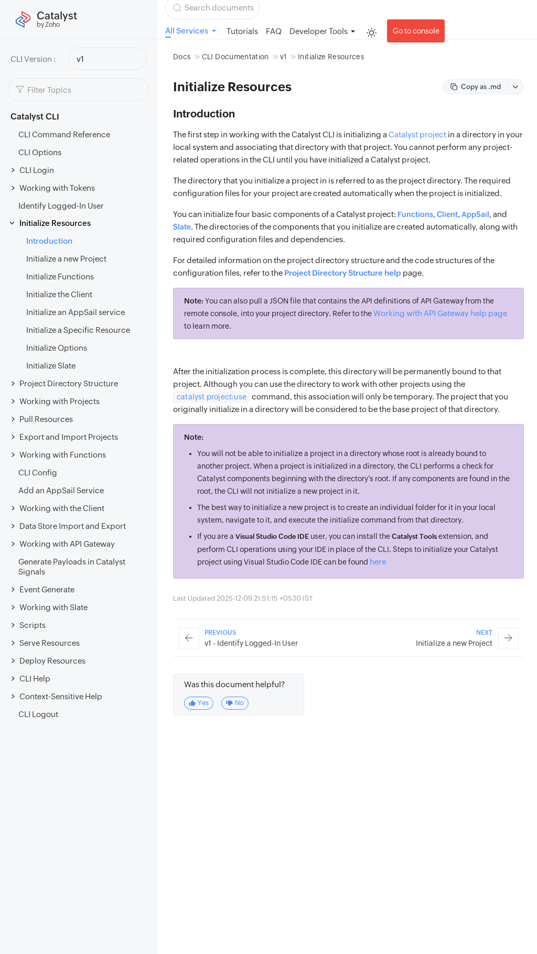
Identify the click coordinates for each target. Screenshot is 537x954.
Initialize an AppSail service (75, 312)
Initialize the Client (59, 294)
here (378, 561)
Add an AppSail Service (61, 490)
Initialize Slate (51, 365)
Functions (415, 214)
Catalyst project (417, 134)
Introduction (49, 240)
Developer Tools (318, 31)
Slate (182, 227)
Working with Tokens (57, 187)
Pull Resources (46, 419)
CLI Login (36, 170)
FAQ (274, 31)
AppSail (475, 214)
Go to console (416, 31)
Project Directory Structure (68, 383)
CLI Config (37, 472)
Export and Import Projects (68, 436)
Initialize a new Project (66, 258)
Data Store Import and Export (72, 526)
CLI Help (34, 678)
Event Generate (46, 589)
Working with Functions (62, 454)
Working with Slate (53, 607)
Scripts (32, 625)
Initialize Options (56, 347)
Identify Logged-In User (61, 205)
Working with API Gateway (67, 543)
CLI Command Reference (64, 134)
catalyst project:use (211, 397)
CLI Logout (38, 714)
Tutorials (242, 31)
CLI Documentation (235, 56)
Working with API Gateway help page (440, 313)
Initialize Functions (60, 276)
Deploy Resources (52, 660)
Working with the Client (61, 508)
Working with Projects (59, 401)
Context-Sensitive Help (60, 696)
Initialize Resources (55, 223)
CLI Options (39, 152)
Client (447, 214)
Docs (181, 56)
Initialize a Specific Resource (78, 330)
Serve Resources (49, 642)
